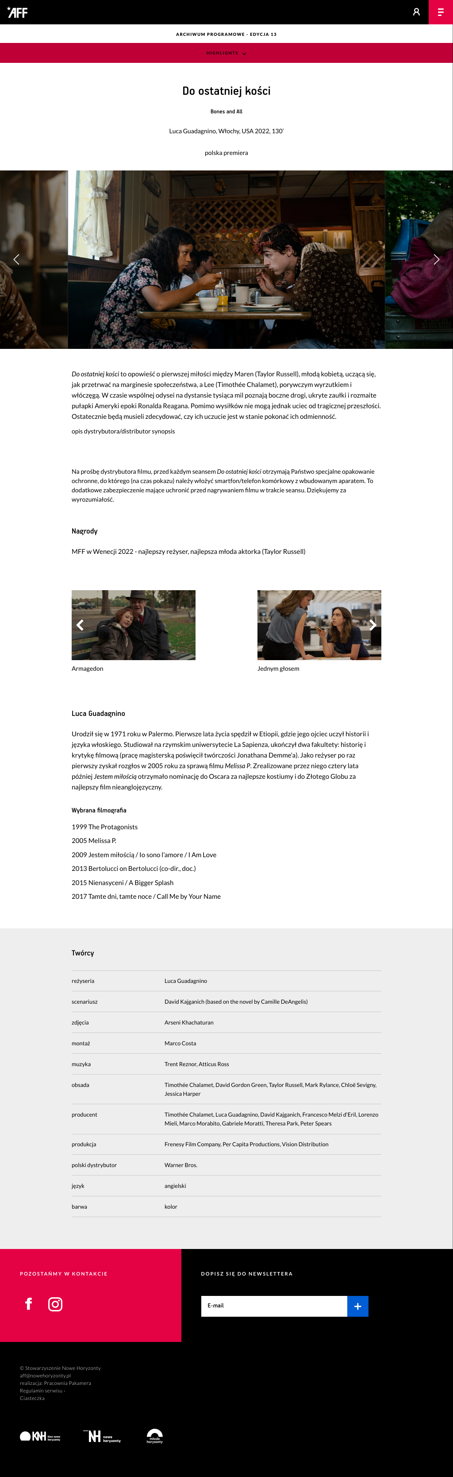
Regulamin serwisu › (42, 1391)
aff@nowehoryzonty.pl (45, 1376)
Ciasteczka (32, 1398)
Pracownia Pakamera (67, 1383)
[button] (436, 259)
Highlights (222, 53)
